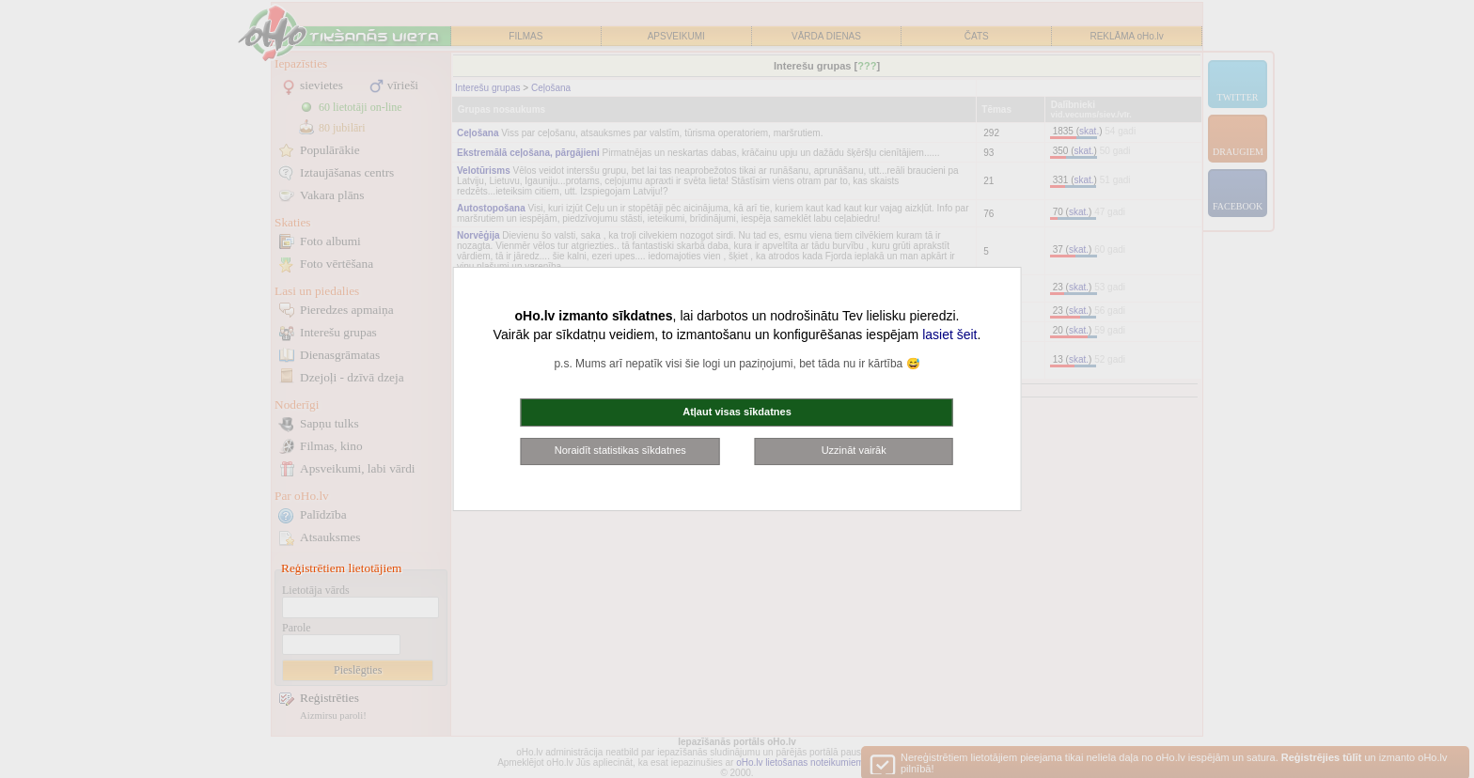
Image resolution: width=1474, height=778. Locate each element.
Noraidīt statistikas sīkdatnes (620, 450)
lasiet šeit (949, 334)
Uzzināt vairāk (854, 450)
